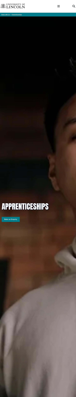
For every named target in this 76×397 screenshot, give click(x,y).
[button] (59, 6)
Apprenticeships (17, 14)
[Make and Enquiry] (11, 219)
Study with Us (5, 14)
